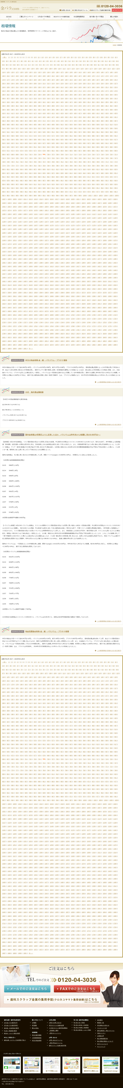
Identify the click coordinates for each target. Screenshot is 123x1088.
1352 (83, 255)
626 (39, 143)
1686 (104, 311)
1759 (25, 326)
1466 (104, 274)
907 (17, 184)
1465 (99, 274)
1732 (115, 319)
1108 (72, 214)
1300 (40, 248)
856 (21, 177)
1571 (78, 292)
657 (61, 147)
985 (17, 195)
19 (68, 57)
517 (17, 128)
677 (35, 150)
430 (93, 113)
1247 (109, 236)
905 (8, 184)
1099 (25, 214)
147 (106, 72)
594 (12, 139)
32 (116, 57)
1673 (35, 311)
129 (26, 72)
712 (75, 154)
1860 (93, 341)
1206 (9, 233)
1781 (25, 330)
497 (44, 124)
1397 (88, 263)
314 (39, 98)
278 (111, 91)
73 (32, 65)
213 (53, 83)
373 (70, 106)
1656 (62, 307)
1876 (62, 345)
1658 (72, 307)
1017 (56, 199)
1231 (25, 236)
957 (8, 192)
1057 (35, 206)
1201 (99, 229)
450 (66, 117)
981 (115, 192)
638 (93, 143)
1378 (104, 259)
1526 (72, 285)
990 (39, 195)
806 (30, 169)
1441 (88, 270)
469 (35, 121)
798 (111, 165)
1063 (67, 206)
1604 (19, 300)
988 (30, 195)
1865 (3, 345)
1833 (67, 337)
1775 (109, 326)
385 (8, 109)
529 (70, 128)
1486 (93, 277)
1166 (30, 225)
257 (17, 91)
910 (30, 184)
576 (48, 136)
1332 (93, 251)
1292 (115, 244)
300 (93, 94)
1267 (99, 240)
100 (14, 68)
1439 (78, 270)
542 (12, 132)
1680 (72, 311)
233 (26, 87)
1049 (109, 203)
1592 (72, 296)
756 (39, 162)
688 (84, 150)
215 (61, 83)
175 (115, 76)
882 (21, 180)
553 (61, 132)
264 (48, 91)
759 (53, 162)
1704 (83, 315)
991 (44, 195)
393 (44, 109)
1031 (14, 203)
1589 (56, 296)
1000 (84, 195)
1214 (51, 233)
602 (48, 139)
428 (84, 113)
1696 (40, 315)
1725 (78, 319)
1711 (3, 319)
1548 (72, 289)
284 (21, 94)
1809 (56, 333)
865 (61, 177)
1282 (62, 244)
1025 (99, 199)
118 (95, 68)
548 (39, 132)
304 (111, 94)
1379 (109, 259)
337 (26, 102)
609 (79, 139)
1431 (35, 270)
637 (88, 143)
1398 (93, 263)
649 (26, 147)
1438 (72, 270)
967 (53, 192)
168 (84, 76)
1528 (83, 285)
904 (3, 184)
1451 (25, 274)
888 (48, 180)
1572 (83, 292)
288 (39, 94)
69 (17, 65)
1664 (104, 307)
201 (115, 80)
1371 (67, 259)
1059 (46, 206)
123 (117, 68)
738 (75, 158)
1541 (35, 289)
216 (66, 83)
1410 (40, 266)
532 (84, 128)
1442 (93, 270)
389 (26, 109)
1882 (93, 345)
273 (88, 91)
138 (66, 72)
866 (66, 177)
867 (70, 177)
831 (26, 173)
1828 (40, 337)
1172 (62, 225)
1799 (3, 333)
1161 (3, 225)
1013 (35, 199)
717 (97, 154)
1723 (67, 319)
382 (111, 106)
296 (75, 94)
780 (30, 165)
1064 (72, 206)
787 (61, 165)
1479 (56, 277)
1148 (51, 221)
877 (115, 177)
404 (93, 109)
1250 (9, 240)
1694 (30, 315)
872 (93, 177)
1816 (93, 333)
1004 (105, 195)
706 (48, 154)
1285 (78, 244)
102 (23, 68)
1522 (51, 285)
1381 (3, 263)
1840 (104, 337)
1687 (109, 311)
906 (12, 184)
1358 (115, 255)
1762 (40, 326)
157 (35, 76)
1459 (67, 274)
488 (3, 124)
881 (17, 180)
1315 (3, 251)
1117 (3, 218)
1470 (9, 277)
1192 (51, 229)
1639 (88, 304)
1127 (56, 218)
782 (39, 165)
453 (79, 117)
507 (88, 124)
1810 (62, 333)
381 (106, 106)
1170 (51, 225)
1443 (99, 270)
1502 (62, 281)
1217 (67, 233)
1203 (109, 229)
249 (97, 87)
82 (65, 65)
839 (61, 173)
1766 (62, 326)
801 (8, 169)
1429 (25, 270)
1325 (56, 251)
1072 (115, 206)
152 (12, 76)
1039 (56, 203)
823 (106, 169)
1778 (9, 330)
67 (10, 65)
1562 (30, 292)
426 (75, 113)
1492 (9, 281)
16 (57, 57)
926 (102, 184)
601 (44, 139)
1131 (78, 218)
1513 (3, 285)
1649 (25, 307)
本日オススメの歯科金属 (61, 16)
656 (57, 147)
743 (97, 158)
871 (88, 177)
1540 (30, 289)
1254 (30, 240)
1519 (35, 285)
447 (53, 117)
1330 (83, 251)
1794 (93, 330)
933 (17, 188)
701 (26, 154)
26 (93, 57)
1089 (88, 210)
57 (91, 61)
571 (26, 136)
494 (30, 124)
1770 (83, 326)
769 (97, 162)
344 (57, 102)
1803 (25, 333)
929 (115, 184)
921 (79, 184)
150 (3, 76)
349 (79, 102)
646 (12, 147)
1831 (56, 337)
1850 (40, 341)
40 (29, 61)
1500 (51, 281)
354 (102, 102)
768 (93, 162)
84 (73, 65)
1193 (56, 229)
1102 (40, 214)
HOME (9, 16)
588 (102, 136)
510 (102, 124)
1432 (40, 270)
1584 (30, 296)
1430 (30, 270)
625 (35, 143)
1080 (40, 210)
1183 (3, 229)
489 (8, 124)
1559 (14, 292)
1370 (62, 259)
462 (3, 121)
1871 (35, 345)
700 (21, 154)
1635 (67, 304)
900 (102, 180)
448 (57, 117)
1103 (46, 214)
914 (48, 184)
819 (88, 169)
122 (113, 68)
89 (91, 65)
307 (8, 98)
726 (21, 158)
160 (48, 76)
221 (88, 83)
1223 (99, 233)
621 (17, 143)
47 (54, 61)
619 (8, 143)
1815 (88, 333)
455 (88, 117)
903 (115, 180)
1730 (104, 319)
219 (79, 83)
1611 (56, 300)
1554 (104, 289)
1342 (30, 255)
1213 (46, 233)
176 (3, 80)
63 (113, 61)
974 (84, 192)
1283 (67, 244)
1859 (88, 341)
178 (12, 80)
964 (39, 192)
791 (79, 165)
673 (17, 150)
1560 (19, 292)
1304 (62, 248)
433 (106, 113)
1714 (19, 319)
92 (102, 65)
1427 (14, 270)
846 (93, 173)
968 (57, 192)
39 (25, 61)
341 (44, 102)
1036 (40, 203)
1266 (93, 240)
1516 (19, 285)
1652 (40, 307)
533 (88, 128)
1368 (51, 259)
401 (79, 109)
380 (102, 106)
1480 (62, 277)
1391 (56, 263)
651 (35, 147)
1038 (51, 203)
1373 (78, 259)
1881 (88, 345)
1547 (67, 289)
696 (3, 154)
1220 (83, 233)
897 (88, 180)
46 (51, 61)
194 (84, 80)
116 (86, 68)
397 (61, 109)
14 (49, 57)
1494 (19, 281)
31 (112, 57)
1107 (67, 214)
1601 (3, 300)
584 (84, 136)
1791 (78, 330)
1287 (88, 244)
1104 (51, 214)
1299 (35, 248)
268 (66, 91)
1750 (93, 322)
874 (102, 177)
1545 (56, 289)
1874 (51, 345)
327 (97, 98)
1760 (30, 326)
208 (30, 83)
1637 (78, 304)
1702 (72, 315)
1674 (40, 311)
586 (93, 136)
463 (8, 121)
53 (76, 61)
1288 (93, 244)
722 (3, 158)
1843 (3, 341)
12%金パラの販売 (44, 16)
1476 (40, 277)
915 (53, 184)
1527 (78, 285)
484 (102, 121)
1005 (111, 195)
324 (84, 98)
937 (35, 188)
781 (35, 165)
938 (39, 188)
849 (106, 173)
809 (44, 169)
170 (93, 76)
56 (87, 61)
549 (44, 132)
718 (102, 154)
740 (84, 158)
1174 (72, 225)
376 (84, 106)
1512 (115, 281)
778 (21, 165)
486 (111, 121)
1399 (99, 263)
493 (26, 124)
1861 (99, 341)
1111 (88, 214)
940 (48, 188)
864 (57, 177)
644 (3, 147)
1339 (14, 255)
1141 (14, 221)
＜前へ (4, 57)
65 (3, 65)
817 (79, 169)
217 (70, 83)
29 (104, 57)
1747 (78, 322)
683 (61, 150)
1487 (99, 277)
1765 (56, 326)
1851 (46, 341)
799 (115, 165)
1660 (83, 307)
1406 (19, 266)
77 (47, 65)
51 (69, 61)
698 (12, 154)
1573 (88, 292)
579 (61, 136)
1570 (72, 292)
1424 (115, 266)
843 (79, 173)
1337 (3, 255)
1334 (104, 251)
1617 (88, 300)
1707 (99, 315)
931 (8, 188)
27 (97, 57)
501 (61, 124)
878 (3, 180)
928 (111, 184)
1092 (104, 210)
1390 (51, 263)
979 (106, 192)
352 (93, 102)
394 (48, 109)
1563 (35, 292)
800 (3, 169)
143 (88, 72)
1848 (30, 341)
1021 (78, 199)
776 (12, 165)
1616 (83, 300)
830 (21, 173)
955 (115, 188)
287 (35, 94)
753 (26, 162)
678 (39, 150)
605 (61, 139)
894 (75, 180)
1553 (99, 289)
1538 (19, 289)
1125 (46, 218)
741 (88, 158)
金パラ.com (10, 8)
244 (75, 87)
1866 (9, 345)
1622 (115, 300)
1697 (46, 315)
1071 (109, 206)
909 (26, 184)
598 (30, 139)
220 (84, 83)
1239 (67, 236)
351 (88, 102)
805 (26, 169)
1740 (40, 322)
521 (35, 128)
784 (48, 165)
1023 (88, 199)
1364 (30, 259)
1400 (104, 263)
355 (106, 102)
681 (53, 150)
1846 (19, 341)
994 (57, 195)
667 (106, 147)
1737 (25, 322)
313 (35, 98)
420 (48, 113)
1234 (40, 236)
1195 (67, 229)
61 (106, 61)
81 (62, 65)
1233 (35, 236)
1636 (72, 304)
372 (66, 106)
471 (44, 121)
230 (12, 87)
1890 (19, 348)
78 (51, 65)
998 (75, 195)
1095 (3, 214)
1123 (35, 218)
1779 (14, 330)
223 (97, 83)
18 (64, 57)
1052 (9, 206)
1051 (3, 206)
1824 (19, 337)
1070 (104, 206)
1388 (40, 263)
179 (17, 80)
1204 (115, 229)
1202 (104, 229)
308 (12, 98)
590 (111, 136)
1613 (67, 300)
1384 (19, 263)
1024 (93, 199)
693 (106, 150)
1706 (93, 315)
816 (75, 169)
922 (84, 184)
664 (93, 147)
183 (35, 80)
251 (106, 87)
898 (93, 180)
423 (61, 113)
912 (39, 184)
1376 (93, 259)
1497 (35, 281)
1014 (40, 199)
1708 (104, 315)
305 (115, 94)
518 (21, 128)
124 (3, 72)
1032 (19, 203)
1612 (62, 300)
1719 (46, 319)
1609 (46, 300)
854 (12, 177)
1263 (78, 240)
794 (93, 165)
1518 (30, 285)
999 (79, 195)
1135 (99, 218)
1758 (19, 326)
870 (84, 177)
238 (48, 87)
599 (35, 139)
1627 (25, 304)
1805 (35, 333)
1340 (19, 255)
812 (57, 169)
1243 (88, 236)
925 (97, 184)
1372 (72, 259)
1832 (62, 337)
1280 (51, 244)
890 (57, 180)
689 (88, 150)
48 (58, 61)
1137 (109, 218)
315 (44, 98)
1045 (88, 203)
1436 (62, 270)
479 (79, 121)
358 (3, 106)
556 (75, 132)
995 (61, 195)
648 (21, 147)
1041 (67, 203)
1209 (25, 233)
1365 (35, 259)
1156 (93, 221)
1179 (99, 225)
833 (35, 173)
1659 (78, 307)
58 (95, 61)
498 (48, 124)
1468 (115, 274)
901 (106, 180)
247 (88, 87)
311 (26, 98)
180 (21, 80)
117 (90, 68)
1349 (67, 255)
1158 (104, 221)
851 (115, 173)
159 (44, 76)
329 (106, 98)
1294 (9, 248)
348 (75, 102)
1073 (3, 210)
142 (84, 72)
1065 (78, 206)
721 (115, 154)
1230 (19, 236)
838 (57, 173)
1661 (88, 307)
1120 (19, 218)
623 (26, 143)
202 (3, 83)
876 (111, 177)
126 (12, 72)
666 (102, 147)
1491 (3, 281)
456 (93, 117)
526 (57, 128)
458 (102, 117)
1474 (30, 277)
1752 (104, 322)
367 (44, 106)
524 (48, 128)
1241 (78, 236)
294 (66, 94)
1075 (14, 210)
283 (17, 94)
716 (93, 154)
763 (70, 162)
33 (3, 61)
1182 (115, 225)
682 (57, 150)
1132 (83, 218)
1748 (83, 322)
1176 (83, 225)
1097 (14, 214)
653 (44, 147)
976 (93, 192)
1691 (14, 315)
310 (21, 98)
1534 (115, 285)
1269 (109, 240)
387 (17, 109)
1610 (51, 300)
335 (17, 102)
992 (48, 195)
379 (97, 106)
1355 (99, 255)
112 (68, 68)
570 (21, 136)
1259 (56, 240)
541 (8, 132)
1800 (9, 333)
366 (39, 106)
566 (3, 136)
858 (30, 177)
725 (17, 158)
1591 (67, 296)
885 (35, 180)
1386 (30, 263)
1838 (93, 337)
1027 (109, 199)
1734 (9, 322)
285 (26, 94)
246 (84, 87)
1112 (93, 214)
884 (30, 180)
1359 (3, 259)
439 (17, 117)
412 (12, 113)
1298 (30, 248)
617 (115, 139)
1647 (14, 307)
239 (53, 87)
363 (26, 106)
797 (106, 165)
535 (97, 128)
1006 (116, 195)
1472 (19, 277)
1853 (56, 341)
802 (12, 169)
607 (70, 139)
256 (12, 91)
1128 (62, 218)
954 (111, 188)
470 (39, 121)
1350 (72, 255)
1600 (115, 296)
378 (93, 106)
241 (61, 87)
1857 (78, 341)
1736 (19, 322)
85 (76, 65)
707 (53, 154)
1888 (9, 348)
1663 (99, 307)
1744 (62, 322)
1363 (25, 259)
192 (75, 80)
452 (75, 117)
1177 (88, 225)
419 (44, 113)
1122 (30, 218)
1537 (14, 289)
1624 (9, 304)
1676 (51, 311)
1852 (51, 341)
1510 (104, 281)
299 (88, 94)
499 (53, 124)
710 (66, 154)
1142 (19, 221)
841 (70, 173)
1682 (83, 311)
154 (21, 76)
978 (102, 192)
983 (8, 195)
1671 (25, 311)
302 (102, 94)
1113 (99, 214)
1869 (25, 345)
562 (102, 132)
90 (95, 65)
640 (102, 143)
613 (97, 139)
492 (21, 124)
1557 (3, 292)
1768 (72, 326)
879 (8, 180)
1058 (40, 206)
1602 (9, 300)
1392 (62, 263)
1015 (46, 199)
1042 (72, 203)
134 (48, 72)
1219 (78, 233)
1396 (83, 263)
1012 (30, 199)
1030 (9, 203)
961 (26, 192)
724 (12, 158)
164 (66, 76)
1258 (51, 240)
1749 (88, 322)
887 (44, 180)
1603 (14, 300)
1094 (115, 210)
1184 (9, 229)
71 (25, 65)
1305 (67, 248)
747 (115, 158)
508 (93, 124)
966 (48, 192)
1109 (78, 214)
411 (8, 113)
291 (53, 94)
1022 (83, 199)
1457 (56, 274)
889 (53, 180)
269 (70, 91)
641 (106, 143)
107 (46, 68)
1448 (9, 274)
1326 (62, 251)
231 (17, 87)
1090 (93, 210)
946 (75, 188)
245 (79, 87)
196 (93, 80)
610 (84, 139)
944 (66, 188)
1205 (3, 233)
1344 (40, 255)
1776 (115, 326)
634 (75, 143)
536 (102, 128)
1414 (62, 266)
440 (21, 117)
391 (35, 109)
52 (73, 61)
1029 (3, 203)
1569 (67, 292)
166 (75, 76)
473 (53, 121)
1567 (56, 292)
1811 (67, 333)
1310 (93, 248)
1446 (115, 270)
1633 (56, 304)
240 (57, 87)
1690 (9, 315)
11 (38, 57)
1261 (67, 240)
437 (8, 117)
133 (44, 72)
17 (60, 57)
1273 (14, 244)
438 (12, 117)
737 (70, 158)
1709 (109, 315)
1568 (62, 292)
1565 (46, 292)
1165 (25, 225)
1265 (88, 240)
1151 (67, 221)
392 (39, 109)
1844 (9, 341)
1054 (19, 206)
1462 (83, 274)
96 (117, 65)
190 (66, 80)
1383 (14, 263)
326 (93, 98)
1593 (78, 296)
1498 (40, 281)
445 (44, 117)
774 (3, 165)
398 (66, 109)
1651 (35, 307)
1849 (35, 341)
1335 (109, 251)
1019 (67, 199)
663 (88, 147)
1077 (25, 210)
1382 (9, 263)
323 (79, 98)
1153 (78, 221)
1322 (40, 251)
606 (66, 139)
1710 (115, 315)
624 (30, 143)
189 (61, 80)
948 (84, 188)
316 (48, 98)
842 (75, 173)
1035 (35, 203)
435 (115, 113)
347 (70, 102)
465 (17, 121)
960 (21, 192)
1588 (51, 296)
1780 (19, 330)
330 (111, 98)
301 (97, 94)
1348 (62, 255)
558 (84, 132)
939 (44, 188)
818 (84, 169)
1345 (46, 255)
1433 (46, 270)
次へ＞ (31, 348)
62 (109, 61)
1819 (109, 333)
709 (61, 154)
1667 (3, 311)
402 (84, 109)
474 (57, 121)
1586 (40, 296)
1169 (46, 225)
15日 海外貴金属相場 (34, 392)
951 (97, 188)
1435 (56, 270)
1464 (93, 274)
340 (39, 102)
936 (30, 188)
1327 (67, 251)
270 (75, 91)
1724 (72, 319)
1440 (83, 270)
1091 (99, 210)
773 (115, 162)
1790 (72, 330)
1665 (109, 307)
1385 (25, 263)
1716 (30, 319)
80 (58, 65)
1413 (56, 266)
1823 (14, 337)
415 (26, 113)
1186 (19, 229)
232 (21, 87)
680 (48, 150)
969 (61, 192)
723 (8, 158)
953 (106, 188)
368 (48, 106)
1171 (56, 225)
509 (97, 124)
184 (39, 80)
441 (26, 117)
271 (79, 91)
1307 (78, 248)
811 (53, 169)
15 (53, 57)
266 (57, 91)
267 (61, 91)
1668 (9, 311)
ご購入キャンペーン (26, 16)
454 (84, 117)
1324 (51, 251)
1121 (25, 218)
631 (61, 143)
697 (8, 154)
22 (79, 57)
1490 (115, 277)
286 (30, 94)
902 (111, 180)
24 (86, 57)
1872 (40, 345)
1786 (51, 330)
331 (115, 98)
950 (93, 188)
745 (106, 158)
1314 (115, 248)
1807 (46, 333)
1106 (62, 214)
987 (26, 195)
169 (88, 76)
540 (3, 132)
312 (30, 98)
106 (41, 68)
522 (39, 128)
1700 (62, 315)
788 (66, 165)
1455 (46, 274)
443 (35, 117)
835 (44, 173)
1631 (46, 304)
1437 (67, 270)
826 (3, 173)
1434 (51, 270)
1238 (62, 236)
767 (88, 162)
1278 (40, 244)
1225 (109, 233)
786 (57, 165)
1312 (104, 248)
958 (12, 192)
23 (82, 57)
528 (66, 128)
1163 (14, 225)
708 (57, 154)
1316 (9, 251)
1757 (14, 326)
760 (57, 162)
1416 (72, 266)
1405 (14, 266)
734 (57, 158)
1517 (25, 285)
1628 (30, 304)
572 (30, 136)
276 (102, 91)
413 (17, 113)
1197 (78, 229)
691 (97, 150)
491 (17, 124)
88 (87, 65)
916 (57, 184)
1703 (78, 315)
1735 (14, 322)
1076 (19, 210)
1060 (51, 206)
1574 (93, 292)
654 (48, 147)
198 (102, 80)
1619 (99, 300)
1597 (99, 296)
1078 (30, 210)
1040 (62, 203)
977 (97, 192)
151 (8, 76)
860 (39, 177)
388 (21, 109)
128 (21, 72)
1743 (56, 322)
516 (12, 128)
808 (39, 169)
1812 (72, 333)
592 (3, 139)
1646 (9, 307)
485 (106, 121)
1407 (25, 266)
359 (8, 106)
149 (115, 72)
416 (30, 113)
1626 (19, 304)
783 (44, 165)
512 (111, 124)
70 (21, 65)
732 (48, 158)
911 (35, 184)
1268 (104, 240)
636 (84, 143)
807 (35, 169)
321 (70, 98)
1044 (83, 203)
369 (53, 106)
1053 (14, 206)
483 (97, 121)
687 (79, 150)
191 (70, 80)
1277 (35, 244)
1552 (93, 289)
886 (39, 180)
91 (98, 65)
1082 (51, 210)
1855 (67, 341)
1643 (109, 304)
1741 (46, 322)
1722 (62, 319)
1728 (93, 319)
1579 (3, 296)
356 (111, 102)
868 (75, 177)
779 (26, 165)
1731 (109, 319)
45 (47, 61)
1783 (35, 330)
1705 (88, 315)
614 (102, 139)
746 (111, 158)
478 (75, 121)
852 (3, 177)
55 (84, 61)
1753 (109, 322)
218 (75, 83)
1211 (35, 233)
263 (44, 91)
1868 (19, 345)
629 (53, 143)
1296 (19, 248)
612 (93, 139)
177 (8, 80)
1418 (83, 266)
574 (39, 136)
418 (39, 113)
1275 (25, 244)
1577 (109, 292)
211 (44, 83)
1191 (46, 229)
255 (8, 91)
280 (3, 94)
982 (3, 195)
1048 (104, 203)
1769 (78, 326)
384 (3, 109)
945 (70, 188)
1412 (51, 266)
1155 (88, 221)
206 (21, 83)
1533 (109, 285)
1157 (99, 221)
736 (66, 158)
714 (84, 154)
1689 (3, 315)
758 (48, 162)
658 (66, 147)
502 (66, 124)
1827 (35, 337)
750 (12, 162)
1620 (104, 300)
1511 (109, 281)
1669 (14, 311)
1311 (99, 248)
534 (93, 128)
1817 (99, 333)
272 (84, 91)
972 (75, 192)
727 (26, 158)
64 (117, 61)
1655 (56, 307)
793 (88, 165)
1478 (51, 277)
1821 (3, 337)
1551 (88, 289)
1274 (19, 244)
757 (44, 162)
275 (97, 91)
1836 (83, 337)
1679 (67, 311)
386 (12, 109)
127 (17, 72)
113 (73, 68)
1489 (109, 277)
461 (115, 117)
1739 (35, 322)
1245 (99, 236)
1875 (56, 345)
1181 (109, 225)
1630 (40, 304)
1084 (62, 210)
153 (17, 76)
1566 (51, 292)
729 (35, 158)
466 (21, 121)
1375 (88, 259)
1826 (30, 337)
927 (106, 184)
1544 (51, 289)
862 (48, 177)
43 (40, 61)
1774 (104, 326)
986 (21, 195)
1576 (104, 292)
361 (17, 106)
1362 (19, 259)
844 (84, 173)
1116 (115, 214)
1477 (46, 277)
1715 (25, 319)
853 (8, 177)
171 (97, 76)
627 (44, 143)
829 (17, 173)
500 (57, 124)
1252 (19, 240)
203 (8, 83)
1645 (3, 307)
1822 (9, 337)
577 (53, 136)
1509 (99, 281)
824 (111, 169)
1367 (46, 259)
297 (79, 94)
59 (98, 61)
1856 (72, 341)
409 (115, 109)
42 (36, 61)
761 (61, 162)
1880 (83, 345)
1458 (62, 274)
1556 (115, 289)
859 (35, 177)
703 (35, 154)
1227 (3, 236)
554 (66, 132)
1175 (78, 225)
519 (26, 128)
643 (115, 143)
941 (53, 188)
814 (66, 169)
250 (102, 87)
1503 (67, 281)
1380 (115, 259)
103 (28, 68)
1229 (14, 236)
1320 (30, 251)
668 (111, 147)
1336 (115, 251)
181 (26, 80)
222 (93, 83)
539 (115, 128)
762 (66, 162)
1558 (9, 292)
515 (8, 128)
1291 (109, 244)
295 (70, 94)
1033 (25, 203)
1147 (46, 221)
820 (93, 169)
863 (53, 177)
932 (12, 188)
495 (35, 124)
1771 (88, 326)
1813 (78, 333)
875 (106, 177)
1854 (62, 341)
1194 (62, 229)
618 (3, 143)
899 (97, 180)
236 (39, 87)
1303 (56, 248)
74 (36, 65)
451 (70, 117)
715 (88, 154)
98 (6, 68)
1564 (40, 292)
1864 (115, 341)
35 (10, 61)
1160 (115, 221)
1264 (83, 240)
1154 (83, 221)
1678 (62, 311)
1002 (95, 195)
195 (88, 80)
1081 (46, 210)
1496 (30, 281)
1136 (104, 218)
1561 (25, 292)
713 (79, 154)
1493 (14, 281)
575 (44, 136)
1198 (83, 229)
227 (115, 83)
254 (3, 91)
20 (71, 57)
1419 (88, 266)
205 (17, 83)
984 (12, 195)
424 (66, 113)
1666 (115, 307)
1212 (40, 233)
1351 (78, 255)
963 (35, 192)
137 (61, 72)
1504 (72, 281)
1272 (9, 244)
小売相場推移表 (79, 16)
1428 (19, 270)
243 (70, 87)
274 (93, 91)
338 (30, 102)
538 (111, 128)
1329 (78, 251)
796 (102, 165)
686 (75, 150)
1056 (30, 206)
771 (106, 162)
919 (70, 184)
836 (48, 173)
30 (108, 57)
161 (53, 76)
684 (66, 150)
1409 (35, 266)
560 (93, 132)
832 (30, 173)
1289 (99, 244)
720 (111, 154)
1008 (9, 199)
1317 (14, 251)
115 (82, 68)
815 (70, 169)
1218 (72, 233)
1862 (104, 341)
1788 (62, 330)
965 (44, 192)
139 (70, 72)
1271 (3, 244)
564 (111, 132)
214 (57, 83)
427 (79, 113)
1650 (30, 307)
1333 (99, 251)
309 (17, 98)
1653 (46, 307)
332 (3, 102)
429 (88, 113)
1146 (40, 221)
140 (75, 72)
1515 (14, 285)
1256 (40, 240)
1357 (109, 255)
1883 (99, 345)
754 (30, 162)
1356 (104, 255)
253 (115, 87)
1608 (40, 300)
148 (111, 72)
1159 (109, 221)
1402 (115, 263)
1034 (30, 203)
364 (30, 106)
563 (106, 132)
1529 (88, 285)
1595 (88, 296)
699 (17, 154)
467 (26, 121)
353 (97, 102)
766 (84, 162)
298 (84, 94)
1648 (19, 307)
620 (12, 143)
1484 (83, 277)
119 (99, 68)
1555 (109, 289)
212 (48, 83)
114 (77, 68)
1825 (25, 337)
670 (3, 150)
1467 (109, 274)
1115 (109, 214)
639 (97, 143)
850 (111, 173)
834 (39, 173)
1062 (62, 206)
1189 (35, 229)
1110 (83, 214)
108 (50, 68)
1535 (3, 289)
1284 (72, 244)
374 (75, 106)
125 (8, 72)
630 (57, 143)
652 (39, 147)
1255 (35, 240)
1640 (93, 304)
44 (43, 61)
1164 (19, 225)
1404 (9, 266)
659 (70, 147)
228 (3, 87)
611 (88, 139)
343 (53, 102)
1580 (9, 296)
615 (106, 139)
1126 (51, 218)
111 (64, 68)
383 (115, 106)
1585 (35, 296)
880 (12, 180)
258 (21, 91)
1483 (78, 277)
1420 (93, 266)
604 (57, 139)
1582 (19, 296)
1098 (19, 214)
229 (8, 87)
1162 (9, 225)
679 (44, 150)
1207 (14, 233)
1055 (25, 206)
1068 (93, 206)
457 (97, 117)
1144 (30, 221)
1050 (115, 203)
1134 (93, 218)
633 (70, 143)
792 (84, 165)
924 (93, 184)
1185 (14, 229)
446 (48, 117)
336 (21, 102)
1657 (67, 307)
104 (32, 68)
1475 (35, 277)
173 (106, 76)
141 (79, 72)
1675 (46, 311)
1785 (46, 330)
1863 (109, 341)
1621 (109, 300)
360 (12, 106)
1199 (88, 229)
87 (84, 65)
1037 (46, 203)
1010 (19, 199)
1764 (51, 326)
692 (102, 150)
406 (102, 109)
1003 (100, 195)
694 (111, 150)
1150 (62, 221)
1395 (78, 263)
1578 (115, 292)
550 (48, 132)
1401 (109, 263)
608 (75, 139)
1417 (78, 266)
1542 (40, 289)
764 (75, 162)
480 (84, 121)
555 (70, 132)
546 (30, 132)
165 (70, 76)
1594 (83, 296)
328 (102, 98)
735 (61, 158)
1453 (35, 274)
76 (43, 65)
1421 (99, 266)
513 (115, 124)
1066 (83, 206)
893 (70, 180)
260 (30, 91)
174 (111, 76)
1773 (99, 326)
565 (115, 132)
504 (75, 124)
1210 (30, 233)
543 (17, 132)
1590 (62, 296)
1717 (35, 319)
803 (17, 169)
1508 (93, 281)
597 (26, 139)
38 (21, 61)
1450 (19, 274)
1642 (104, 304)
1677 (56, 311)
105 (37, 68)
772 (111, 162)
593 (8, 139)
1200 (93, 229)
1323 (46, 251)
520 (30, 128)
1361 (14, 259)
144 (93, 72)
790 (75, 165)
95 (113, 65)
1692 (19, 315)
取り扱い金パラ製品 (96, 16)
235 (35, 87)
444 (39, 117)
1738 (30, 322)
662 (84, 147)
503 (70, 124)
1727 (88, 319)
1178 (93, 225)
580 (66, 136)
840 (66, 173)
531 (79, 128)
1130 (72, 218)
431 (97, 113)
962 (30, 192)
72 (29, 65)
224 (102, 83)
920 (75, 184)
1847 (25, 341)
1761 (35, 326)
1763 (46, 326)
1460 (72, 274)
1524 (62, 285)
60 (102, 61)
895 (79, 180)
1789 (67, 330)
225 (106, 83)
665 (97, 147)
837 (53, 173)
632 (66, 143)
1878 (72, 345)
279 (115, 91)
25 (90, 57)
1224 (104, 233)
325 (88, 98)
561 (97, 132)
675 (26, 150)
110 (59, 68)
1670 (19, 311)
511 (106, 124)
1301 (46, 248)
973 (79, 192)
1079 (35, 210)
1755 (3, 326)
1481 (67, 277)
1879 (78, 345)
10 (35, 57)
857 (26, 177)
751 (17, 162)
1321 (35, 251)
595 (17, 139)
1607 (35, 300)
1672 (30, 311)
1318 (19, 251)
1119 (14, 218)
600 (39, 139)
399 (70, 109)
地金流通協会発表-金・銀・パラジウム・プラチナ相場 (47, 631)
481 (88, 121)
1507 (88, 281)
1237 (56, 236)
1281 (56, 244)
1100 (30, 214)
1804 (30, 333)
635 (79, 143)
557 (79, 132)
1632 (51, 304)
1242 (83, 236)
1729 (99, 319)
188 (57, 80)
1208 (19, 233)
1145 (35, 221)
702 (30, 154)
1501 (56, 281)
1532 (104, 285)
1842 (115, 337)
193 (79, 80)
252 (111, 87)
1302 (51, 248)
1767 (67, 326)
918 (66, 184)
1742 (51, 322)
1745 (67, 322)
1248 (115, 236)
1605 (25, 300)
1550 (83, 289)
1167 (35, 225)
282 (12, 94)
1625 (14, 304)
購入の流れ (114, 16)
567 (8, 136)
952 (102, 188)
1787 (56, 330)
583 (79, 136)
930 (3, 188)
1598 (104, 296)
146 (102, 72)
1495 (25, 281)
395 (53, 109)
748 (3, 162)
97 (3, 68)
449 (61, 117)
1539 (25, 289)
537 (106, 128)
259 (26, 91)
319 (61, 98)
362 (21, 106)
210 (39, 83)
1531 (99, 285)
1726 (83, 319)
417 (35, 113)
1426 (9, 270)
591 (115, 136)
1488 (104, 277)
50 (65, 61)
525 (53, 128)
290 (48, 94)
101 (19, 68)
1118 (9, 218)
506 (84, 124)
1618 (93, 300)
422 (57, 113)
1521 (46, 285)
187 (53, 80)
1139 (3, 221)
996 (66, 195)
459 (106, 117)
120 (104, 68)
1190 (40, 229)
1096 (9, 214)
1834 (72, 337)
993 (53, 195)
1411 (46, 266)
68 (14, 65)
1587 (46, 296)
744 (102, 158)
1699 (56, 315)
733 (53, 158)
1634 (62, 304)
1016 (51, 199)
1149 (56, 221)
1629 (35, 304)
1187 (25, 229)
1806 (40, 333)
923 (88, 184)
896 (84, 180)
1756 (9, 326)
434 (111, 113)
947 (79, 188)
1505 (78, 281)
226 (111, 83)
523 (44, 128)
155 (26, 76)
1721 (56, 319)
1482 (72, 277)
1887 (3, 348)
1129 (67, 218)
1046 (93, 203)
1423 (109, 266)
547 (35, 132)
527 (61, 128)
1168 (40, 225)
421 (53, 113)
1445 (109, 270)
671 (8, 150)
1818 (104, 333)
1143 (25, 221)
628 (48, 143)
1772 (93, 326)
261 (35, 91)
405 (97, 109)
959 (17, 192)
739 (79, 158)
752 (21, 162)
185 (44, 80)
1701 (67, 315)
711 (70, 154)
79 (54, 65)
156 (30, 76)
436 (3, 117)
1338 (9, 255)
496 (39, 124)
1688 (115, 311)
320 (66, 98)
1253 (25, 240)
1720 (51, 319)
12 (42, 57)
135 (53, 72)
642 (111, 143)
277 (106, 91)
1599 (109, 296)
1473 (25, 277)
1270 (115, 240)
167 (79, 76)
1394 (72, 263)
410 (3, 113)
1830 (51, 337)
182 (30, 80)
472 (48, 121)
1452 (30, 274)
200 (111, 80)
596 (21, 139)
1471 (14, 277)
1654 (51, 307)
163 (61, 76)
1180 (104, 225)
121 (108, 68)
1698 (51, 315)
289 (44, 94)
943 (61, 188)
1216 (62, 233)
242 (66, 87)
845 (88, 173)
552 (57, 132)
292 (57, 94)
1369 (56, 259)
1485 (88, 277)
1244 (93, 236)
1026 (104, 199)
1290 (104, 244)
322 (75, 98)
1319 (25, 251)
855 (17, 177)
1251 (14, 240)
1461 (78, 274)
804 (21, 169)
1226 (115, 233)
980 (111, 192)
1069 (99, 206)
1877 (67, 345)
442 (30, 117)
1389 (46, 263)
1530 (93, 285)
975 (88, 192)
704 (39, 154)
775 (8, 165)
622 (21, 143)
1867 (14, 345)
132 (39, 72)
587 (97, 136)
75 (40, 65)
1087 (78, 210)
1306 (72, 248)
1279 (46, 244)
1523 (56, 285)
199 (106, 80)
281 (8, 94)
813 (61, 169)
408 (111, 109)
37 (17, 61)
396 (57, 109)
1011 (25, 199)
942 (57, 188)
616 (111, 139)
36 (14, 61)
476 (66, 121)
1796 (104, 330)
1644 (115, 304)
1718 (40, 319)
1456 (51, 274)
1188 (30, 229)
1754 (115, 322)
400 (75, 109)
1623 (3, 304)
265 (53, 91)
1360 (9, 259)
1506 (83, 281)
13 (46, 57)
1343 (35, 255)
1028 (115, 199)
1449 (14, 274)
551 (53, 132)
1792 (83, 330)
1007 (3, 199)
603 (53, 139)
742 (93, 158)
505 (79, 124)
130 (30, 72)
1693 (25, 315)
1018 (62, 199)
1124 (40, 218)
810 (48, 169)
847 (97, 173)
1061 (56, 206)
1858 (83, 341)
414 (21, 113)
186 (48, 80)
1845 (14, 341)
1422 (104, 266)
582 (75, 136)
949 (88, 188)
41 (32, 61)
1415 (67, 266)
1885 (109, 345)
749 (8, 162)
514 (3, 128)
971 (70, 192)
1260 (62, 240)
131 (35, 72)
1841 (109, 337)
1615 (78, 300)
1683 (88, 311)
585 (88, 136)
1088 (83, 210)
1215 (56, 233)
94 (109, 65)
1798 (115, 330)
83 (69, 65)
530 (75, 128)
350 (84, 102)
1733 (3, 322)
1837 (88, 337)
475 (61, 121)
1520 (40, 285)
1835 (78, 337)
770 (102, 162)
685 (70, 150)
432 (102, 113)
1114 (104, 214)
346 (66, 102)
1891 (25, 348)
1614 (72, 300)
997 (70, 195)
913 (44, 184)
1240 (72, 236)
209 (35, 83)
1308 (83, 248)
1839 (99, 337)
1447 (3, 274)
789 (70, 165)
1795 (99, 330)
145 (97, 72)
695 (115, 150)
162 (57, 76)
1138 (115, 218)
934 (21, 188)
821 (97, 169)
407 (106, 109)
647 (17, 147)
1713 (14, 319)
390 (30, 109)
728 (30, 158)
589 (106, 136)
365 (35, 106)
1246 (104, 236)
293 (61, 94)
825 (115, 169)
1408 (30, 266)
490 (12, 124)
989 (35, 195)
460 (111, 117)
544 (21, 132)
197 (97, 80)
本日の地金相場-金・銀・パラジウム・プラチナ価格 (46, 360)
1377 (99, 259)
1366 (40, 259)
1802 (19, 333)
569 (17, 136)
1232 (30, 236)
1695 (35, 315)
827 (8, 173)
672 (12, 150)
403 (88, 109)
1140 (9, 221)
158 (39, 76)
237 (44, 87)
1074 (9, 210)
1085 (67, 210)
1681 (78, 311)
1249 (3, 240)
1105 (56, 214)
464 (12, 121)
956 (3, 192)
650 (30, 147)
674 (21, 150)
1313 (109, 248)
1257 (46, 240)
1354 (93, 255)
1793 (88, 330)
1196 (72, 229)
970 (66, 192)
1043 (78, 203)
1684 (93, 311)
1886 (115, 345)
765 (79, 162)
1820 (115, 333)
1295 (14, 248)
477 (70, 121)
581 (70, 136)
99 (10, 68)
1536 (9, 289)
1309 (88, 248)
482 (93, 121)
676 (30, 150)
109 (55, 68)
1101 (35, 214)
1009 (14, 199)
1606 (30, 300)
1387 (35, 263)
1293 (3, 248)
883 (26, 180)
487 (115, 121)
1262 (72, 240)
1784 (40, 330)
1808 (51, 333)
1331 (88, 251)
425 (70, 113)
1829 (46, 337)
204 (12, 83)
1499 (46, 281)
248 (93, 87)
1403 (3, 266)
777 (17, 165)
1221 (88, 233)
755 (35, 162)
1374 (83, 259)
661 (79, 147)
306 (3, 98)
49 (62, 61)
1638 (83, 304)
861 (44, 177)
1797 (109, 330)
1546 (62, 289)
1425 (3, 270)
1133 (88, 218)
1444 (104, 270)
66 (6, 65)
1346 (51, 255)
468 (30, 121)
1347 (56, 255)
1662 (93, 307)
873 (97, 177)
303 (106, 94)
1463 (88, 274)
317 (53, 98)
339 (35, 102)
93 (106, 65)
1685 (99, 311)
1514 (9, 285)
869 (79, 177)
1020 (72, 199)
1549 (78, 289)
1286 (83, 244)
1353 (88, 255)
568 (12, 136)
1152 (72, 221)
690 (93, 150)
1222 (93, 233)
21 (75, 57)
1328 (72, 251)
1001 (89, 195)
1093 (109, 210)
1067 (88, 206)
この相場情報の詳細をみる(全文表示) (109, 382)
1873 (46, 345)
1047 (99, 203)
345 (61, 102)
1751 (99, 322)
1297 (25, 248)
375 (79, 106)
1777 (3, 330)
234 (30, 87)
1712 (9, 319)
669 (115, 147)
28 (101, 57)
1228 (9, 236)
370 (57, 106)
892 (66, 180)
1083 (56, 210)
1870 (30, 345)
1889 (14, 348)
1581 (14, 296)
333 (8, 102)
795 (97, 165)
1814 (83, 333)
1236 (51, 236)
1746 (72, 322)
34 (6, 61)
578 (57, 136)
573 (35, 136)
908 (21, 184)
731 (44, 158)
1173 (67, 225)
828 (12, 173)
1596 (93, 296)
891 (61, 180)
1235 (46, 236)
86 (80, 65)
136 (57, 72)
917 (61, 184)
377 (88, 106)
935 (26, 188)
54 (80, 61)
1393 (67, 263)
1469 (3, 277)
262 (39, 91)
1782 (30, 330)
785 (53, 165)
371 (61, 106)
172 (102, 76)
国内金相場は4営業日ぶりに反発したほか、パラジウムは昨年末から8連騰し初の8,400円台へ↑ (63, 435)
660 (75, 147)
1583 (25, 296)
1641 (99, 304)
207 (26, 83)
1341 (25, 255)
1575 (99, 292)
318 (57, 98)
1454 (40, 274)
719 (106, 154)
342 (48, 102)
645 (8, 147)
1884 (104, 345)
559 (88, 132)
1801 (14, 333)
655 (53, 147)
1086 (72, 210)
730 (39, 158)
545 (26, 132)
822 (102, 169)
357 (115, 102)
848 (102, 173)
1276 (30, 244)
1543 (46, 289)
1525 (67, 285)
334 (12, 102)
